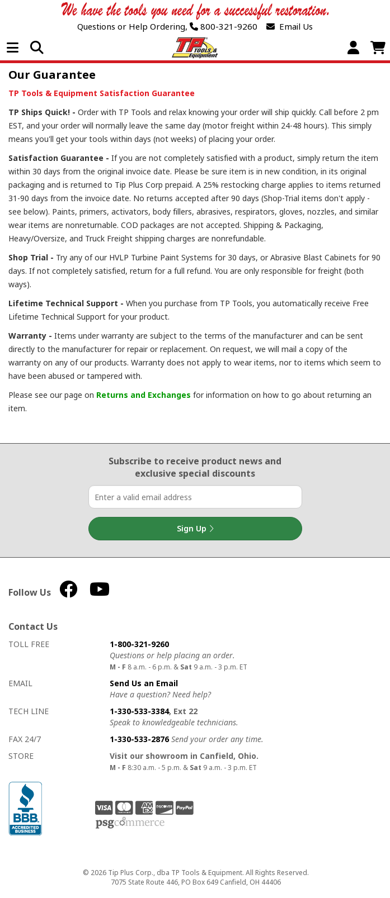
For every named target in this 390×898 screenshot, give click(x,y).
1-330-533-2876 (139, 739)
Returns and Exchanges (143, 394)
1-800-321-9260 (139, 644)
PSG (130, 823)
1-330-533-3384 (139, 711)
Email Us (289, 26)
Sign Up (195, 528)
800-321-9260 (223, 26)
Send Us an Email (144, 683)
